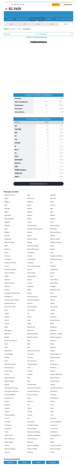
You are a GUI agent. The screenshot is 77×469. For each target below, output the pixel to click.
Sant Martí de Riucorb (33, 391)
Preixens (52, 371)
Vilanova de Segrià (55, 449)
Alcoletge (7, 208)
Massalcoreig (31, 327)
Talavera (7, 411)
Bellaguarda (8, 239)
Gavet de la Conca (55, 290)
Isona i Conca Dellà (10, 306)
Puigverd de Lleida (10, 378)
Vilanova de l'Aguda (10, 449)
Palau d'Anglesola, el (56, 354)
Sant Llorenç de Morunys (12, 391)
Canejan (29, 256)
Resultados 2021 (37, 19)
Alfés (51, 208)
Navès (6, 344)
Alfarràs (29, 208)
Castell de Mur (31, 259)
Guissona (29, 303)
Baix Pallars (53, 229)
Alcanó (29, 205)
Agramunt (53, 195)
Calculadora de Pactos (64, 19)
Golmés (29, 293)
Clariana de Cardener (11, 269)
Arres (51, 222)
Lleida (29, 320)
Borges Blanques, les (33, 249)
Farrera (29, 283)
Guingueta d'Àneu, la (10, 303)
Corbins (52, 273)
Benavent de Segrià (32, 246)
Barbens (29, 232)
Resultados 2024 (22, 19)
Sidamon (7, 401)
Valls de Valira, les (10, 438)
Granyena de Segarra (33, 300)
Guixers (52, 303)
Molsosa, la (8, 334)
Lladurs (29, 317)
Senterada (53, 394)
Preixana (29, 371)
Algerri (6, 212)
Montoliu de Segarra (56, 337)
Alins (51, 212)
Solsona (52, 401)
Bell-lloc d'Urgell (54, 239)
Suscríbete (56, 4)
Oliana (52, 344)
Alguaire (29, 212)
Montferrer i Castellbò (56, 334)
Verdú (52, 438)
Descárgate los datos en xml (38, 184)
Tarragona (52, 462)
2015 (38, 24)
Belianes (52, 235)
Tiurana (7, 418)
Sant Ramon (53, 391)
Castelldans (8, 259)
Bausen (29, 235)
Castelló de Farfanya (10, 262)
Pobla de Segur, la (32, 364)
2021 (11, 24)
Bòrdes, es (7, 249)
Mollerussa (53, 330)
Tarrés (52, 411)
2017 (24, 24)
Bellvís (6, 246)
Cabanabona (30, 252)
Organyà (52, 350)
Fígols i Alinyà (54, 283)
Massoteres (53, 327)
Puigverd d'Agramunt (56, 374)
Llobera (29, 323)
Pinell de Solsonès (55, 357)
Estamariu (7, 279)
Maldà (6, 327)
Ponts (29, 367)
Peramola (30, 357)
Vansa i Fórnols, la (32, 438)
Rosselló (7, 384)
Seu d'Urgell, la (54, 398)
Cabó (51, 252)
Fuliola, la (7, 290)
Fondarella (30, 286)
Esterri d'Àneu (54, 279)
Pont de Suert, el (9, 367)
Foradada (53, 286)
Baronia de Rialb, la (55, 232)
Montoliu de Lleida (32, 337)
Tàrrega (29, 411)
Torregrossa (53, 425)
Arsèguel (7, 225)
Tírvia (51, 415)
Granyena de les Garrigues (12, 300)
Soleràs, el (30, 401)
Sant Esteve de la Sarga (11, 388)
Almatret (29, 215)
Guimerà (52, 300)
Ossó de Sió (30, 354)
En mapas (49, 19)
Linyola (52, 313)
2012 (52, 24)
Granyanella (53, 296)
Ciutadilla (52, 266)
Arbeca (29, 222)
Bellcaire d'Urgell (32, 239)
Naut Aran (53, 340)
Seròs (29, 398)
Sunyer (29, 408)
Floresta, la (8, 286)
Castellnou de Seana (56, 259)
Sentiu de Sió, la (9, 398)
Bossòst (52, 249)
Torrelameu (8, 428)
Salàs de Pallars (31, 384)
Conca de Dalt (31, 273)
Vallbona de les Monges (34, 432)
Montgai (7, 337)
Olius (28, 347)
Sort (28, 405)
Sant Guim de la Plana (56, 388)
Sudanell (7, 408)
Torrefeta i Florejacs (33, 425)
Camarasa (7, 256)
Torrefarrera (8, 425)
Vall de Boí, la (54, 432)
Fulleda (29, 290)
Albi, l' (6, 205)
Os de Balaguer (9, 354)
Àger (28, 195)
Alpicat (29, 218)
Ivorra (6, 310)
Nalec (29, 340)
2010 (65, 24)
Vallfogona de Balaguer (33, 435)
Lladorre (7, 317)
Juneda (7, 313)
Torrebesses (30, 422)
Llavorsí (7, 320)
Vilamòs (7, 445)
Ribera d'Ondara (54, 378)
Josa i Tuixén (31, 310)
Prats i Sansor (8, 371)
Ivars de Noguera (32, 306)
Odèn (28, 344)
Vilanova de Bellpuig (33, 445)
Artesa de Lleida (31, 225)
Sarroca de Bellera (10, 394)
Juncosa (52, 310)
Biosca (52, 246)
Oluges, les (53, 347)
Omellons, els (8, 350)
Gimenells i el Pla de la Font (12, 293)
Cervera (7, 266)
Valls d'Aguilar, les (55, 435)
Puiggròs (29, 374)
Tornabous (8, 422)
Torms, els (53, 418)
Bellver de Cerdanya (56, 242)
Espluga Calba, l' (31, 276)
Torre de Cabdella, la (56, 422)
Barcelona (10, 462)
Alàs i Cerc (53, 198)
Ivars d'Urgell (54, 306)
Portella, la (53, 367)
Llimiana (7, 323)
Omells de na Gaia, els (33, 350)
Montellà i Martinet (32, 334)
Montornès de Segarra (11, 340)
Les (28, 313)
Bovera (7, 252)
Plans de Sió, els (31, 361)
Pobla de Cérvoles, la (10, 364)
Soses (52, 405)
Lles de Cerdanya (55, 320)
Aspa (6, 229)
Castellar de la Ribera (56, 256)
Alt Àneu (52, 218)
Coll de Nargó (54, 269)
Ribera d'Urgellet (9, 381)
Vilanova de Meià (32, 449)
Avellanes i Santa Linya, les (35, 229)
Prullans (7, 374)
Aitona (6, 198)
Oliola (6, 347)
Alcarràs (52, 205)
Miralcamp (30, 330)
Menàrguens (8, 330)
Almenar (52, 215)
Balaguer (7, 232)
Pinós (6, 361)
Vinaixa (52, 452)
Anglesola (7, 222)
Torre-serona (54, 428)
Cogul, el (29, 269)
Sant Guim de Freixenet (33, 388)
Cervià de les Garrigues (33, 266)
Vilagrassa (30, 442)
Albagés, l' (7, 202)
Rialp (28, 378)
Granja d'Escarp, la (32, 296)
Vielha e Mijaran (9, 442)
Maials (52, 323)
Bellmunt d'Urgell (9, 242)
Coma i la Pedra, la (10, 273)
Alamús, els (30, 198)
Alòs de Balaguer (9, 218)
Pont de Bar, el (54, 364)
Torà (28, 418)
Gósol (51, 293)
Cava (51, 262)
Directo (10, 19)
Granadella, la (8, 296)
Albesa (52, 202)
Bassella (7, 235)
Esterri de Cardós (9, 283)
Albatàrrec (30, 202)
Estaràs (29, 279)
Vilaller (52, 442)
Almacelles (8, 215)
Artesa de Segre (54, 225)
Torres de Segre (31, 428)
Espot (51, 276)
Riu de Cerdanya (54, 381)
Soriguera (7, 405)
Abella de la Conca (10, 195)
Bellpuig (29, 242)
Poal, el (52, 361)
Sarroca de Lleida (32, 394)
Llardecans (53, 317)
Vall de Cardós (9, 435)
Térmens (29, 415)
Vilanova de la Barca (56, 445)
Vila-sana (7, 452)
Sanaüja (52, 384)
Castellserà (30, 262)
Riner (28, 381)
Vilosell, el (30, 452)
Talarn (52, 408)
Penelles (7, 357)
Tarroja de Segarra (10, 415)
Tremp (6, 432)
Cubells (7, 276)
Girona (24, 462)
